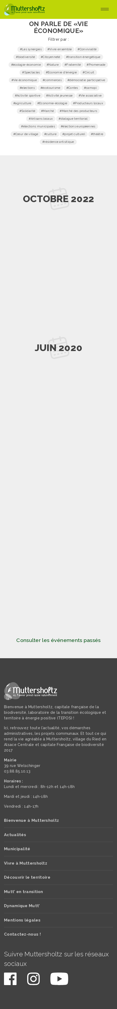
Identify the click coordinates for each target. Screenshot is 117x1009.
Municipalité (17, 849)
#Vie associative (90, 95)
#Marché (47, 111)
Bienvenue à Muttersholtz (31, 820)
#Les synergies (31, 49)
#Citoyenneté (50, 57)
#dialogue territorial (73, 118)
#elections (27, 88)
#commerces (52, 80)
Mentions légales (22, 920)
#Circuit (88, 72)
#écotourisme (50, 88)
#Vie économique (24, 80)
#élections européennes (78, 126)
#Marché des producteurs (78, 111)
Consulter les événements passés (58, 640)
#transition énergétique (83, 57)
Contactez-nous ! (22, 934)
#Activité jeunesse (59, 95)
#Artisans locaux (41, 118)
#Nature (53, 64)
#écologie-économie (26, 64)
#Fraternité (72, 64)
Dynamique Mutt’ (22, 905)
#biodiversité (25, 57)
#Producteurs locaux (88, 103)
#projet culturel (73, 134)
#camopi (90, 88)
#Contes (72, 88)
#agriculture (22, 103)
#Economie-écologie (52, 103)
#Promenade (96, 64)
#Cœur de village (25, 134)
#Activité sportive (27, 95)
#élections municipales (38, 126)
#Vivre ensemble (59, 49)
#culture (50, 134)
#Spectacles (31, 72)
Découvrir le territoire (27, 877)
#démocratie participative (86, 80)
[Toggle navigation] (105, 9)
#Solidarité (27, 111)
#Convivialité (87, 49)
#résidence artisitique (58, 142)
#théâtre (97, 134)
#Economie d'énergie (61, 72)
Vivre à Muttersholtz (25, 863)
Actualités (15, 834)
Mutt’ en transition (23, 891)
